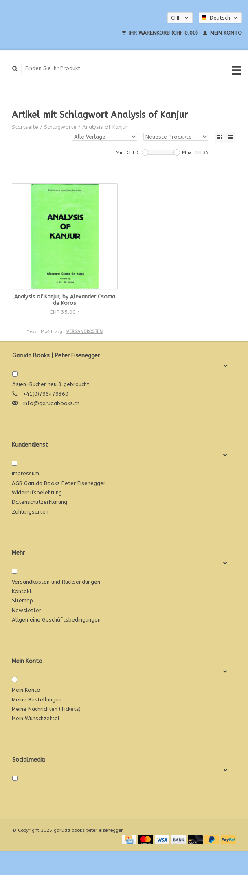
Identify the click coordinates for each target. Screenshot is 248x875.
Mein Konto (222, 33)
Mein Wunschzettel (35, 718)
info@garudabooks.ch (51, 403)
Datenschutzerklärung (39, 502)
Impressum (25, 473)
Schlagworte (60, 127)
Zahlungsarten (30, 512)
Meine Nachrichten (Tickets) (46, 709)
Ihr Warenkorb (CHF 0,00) (160, 33)
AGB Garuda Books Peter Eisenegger (58, 483)
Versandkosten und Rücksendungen (56, 582)
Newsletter (26, 610)
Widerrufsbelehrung (37, 492)
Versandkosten (84, 331)
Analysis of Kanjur (104, 127)
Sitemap (22, 600)
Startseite (25, 127)
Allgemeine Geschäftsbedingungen (56, 620)
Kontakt (22, 591)
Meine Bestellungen (36, 699)
